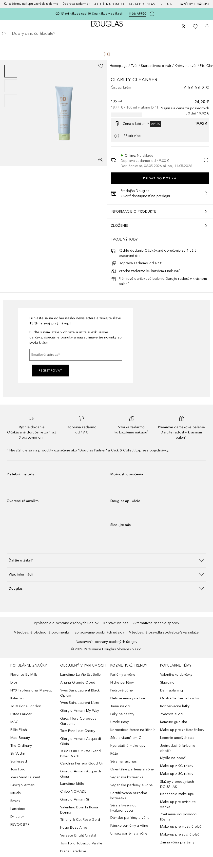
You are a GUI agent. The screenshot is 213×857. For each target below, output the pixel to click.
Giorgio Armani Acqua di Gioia (80, 741)
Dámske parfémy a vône (130, 818)
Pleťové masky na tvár (128, 698)
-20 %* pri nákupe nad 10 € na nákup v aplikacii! (89, 13)
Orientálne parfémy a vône (132, 769)
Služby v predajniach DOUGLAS (177, 784)
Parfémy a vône (123, 674)
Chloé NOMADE (73, 791)
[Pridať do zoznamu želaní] (101, 66)
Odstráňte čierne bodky (179, 698)
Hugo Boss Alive (73, 827)
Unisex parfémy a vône (129, 833)
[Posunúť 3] (10, 100)
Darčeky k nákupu (193, 4)
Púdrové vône (121, 690)
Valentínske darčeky (176, 674)
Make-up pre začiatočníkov (182, 730)
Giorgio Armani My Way (79, 710)
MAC (14, 722)
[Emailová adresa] (75, 355)
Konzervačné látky (175, 706)
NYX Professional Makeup (31, 690)
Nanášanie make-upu (177, 794)
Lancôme (17, 809)
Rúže (114, 753)
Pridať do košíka (159, 178)
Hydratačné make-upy (128, 746)
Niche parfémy (122, 682)
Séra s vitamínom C (125, 738)
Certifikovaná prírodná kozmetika (128, 795)
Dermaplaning (171, 690)
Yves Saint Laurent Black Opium (80, 693)
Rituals (15, 793)
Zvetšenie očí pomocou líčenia (179, 816)
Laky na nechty (122, 714)
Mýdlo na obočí (173, 758)
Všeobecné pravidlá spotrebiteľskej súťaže (164, 632)
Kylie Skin (17, 698)
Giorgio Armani (22, 785)
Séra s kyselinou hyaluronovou (123, 808)
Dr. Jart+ (17, 817)
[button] (106, 560)
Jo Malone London (25, 706)
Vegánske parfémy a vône (131, 785)
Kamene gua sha (173, 722)
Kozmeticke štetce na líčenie (133, 730)
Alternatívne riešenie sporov (156, 623)
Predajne (166, 4)
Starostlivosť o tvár (156, 66)
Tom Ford (18, 769)
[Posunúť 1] (10, 71)
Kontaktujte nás (115, 623)
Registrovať (50, 370)
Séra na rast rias (123, 761)
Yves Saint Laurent (25, 777)
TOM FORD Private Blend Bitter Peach (80, 753)
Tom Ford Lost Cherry (77, 731)
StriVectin (17, 753)
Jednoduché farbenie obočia (177, 748)
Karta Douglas (142, 4)
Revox (15, 801)
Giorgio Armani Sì (74, 799)
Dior (13, 682)
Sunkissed (18, 761)
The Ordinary (21, 746)
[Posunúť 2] (10, 85)
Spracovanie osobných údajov (99, 632)
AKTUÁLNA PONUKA (109, 4)
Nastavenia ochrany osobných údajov (106, 642)
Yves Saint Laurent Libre (79, 703)
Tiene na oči (120, 706)
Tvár (134, 66)
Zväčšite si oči (171, 714)
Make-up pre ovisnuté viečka (178, 804)
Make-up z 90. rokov (177, 766)
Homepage (119, 66)
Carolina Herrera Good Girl (82, 763)
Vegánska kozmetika (127, 777)
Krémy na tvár (186, 66)
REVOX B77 (19, 824)
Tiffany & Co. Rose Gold (80, 820)
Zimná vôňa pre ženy (177, 842)
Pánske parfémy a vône (129, 825)
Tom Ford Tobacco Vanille (81, 843)
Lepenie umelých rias (177, 738)
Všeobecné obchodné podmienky (42, 632)
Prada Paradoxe (73, 851)
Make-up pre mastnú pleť (180, 826)
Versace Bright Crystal (78, 835)
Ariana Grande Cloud (77, 682)
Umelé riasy (119, 722)
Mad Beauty (20, 738)
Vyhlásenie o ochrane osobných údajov (66, 623)
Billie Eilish (18, 730)
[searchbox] (106, 33)
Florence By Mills (24, 674)
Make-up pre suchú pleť (179, 834)
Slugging (167, 682)
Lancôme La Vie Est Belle (80, 674)
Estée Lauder (21, 714)
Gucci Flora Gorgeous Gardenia (78, 721)
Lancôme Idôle (72, 784)
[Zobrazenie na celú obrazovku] (101, 160)
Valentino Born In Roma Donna (79, 810)
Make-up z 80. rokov (177, 774)
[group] (11, 86)
